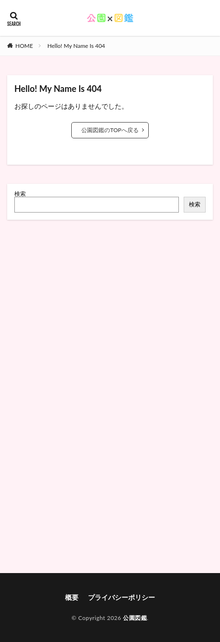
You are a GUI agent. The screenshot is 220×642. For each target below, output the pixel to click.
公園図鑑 (135, 617)
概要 (71, 597)
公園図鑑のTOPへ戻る (110, 130)
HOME (24, 45)
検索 (20, 193)
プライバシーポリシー (121, 597)
